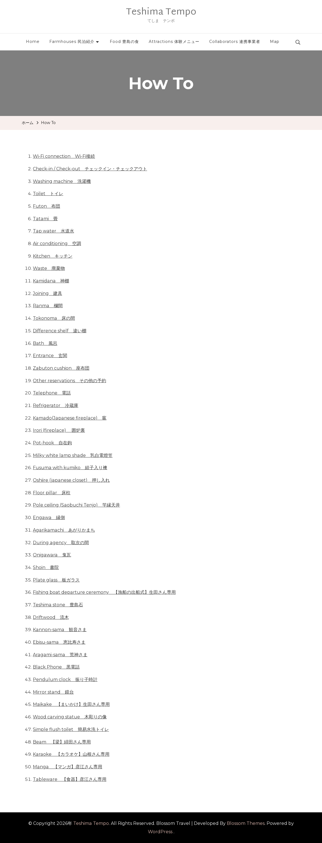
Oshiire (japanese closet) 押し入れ (71, 480)
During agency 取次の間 (61, 542)
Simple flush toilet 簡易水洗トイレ (71, 729)
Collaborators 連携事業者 (234, 41)
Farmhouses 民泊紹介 (71, 41)
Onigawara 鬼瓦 (52, 555)
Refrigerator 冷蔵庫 (55, 405)
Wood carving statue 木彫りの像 (70, 717)
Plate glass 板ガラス (56, 580)
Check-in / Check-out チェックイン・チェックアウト (90, 168)
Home (33, 41)
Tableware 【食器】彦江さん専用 (69, 779)
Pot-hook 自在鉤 (52, 442)
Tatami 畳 (45, 218)
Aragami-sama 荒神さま (60, 654)
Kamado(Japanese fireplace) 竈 (69, 418)
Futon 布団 (46, 206)
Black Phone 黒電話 (56, 667)
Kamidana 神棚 (51, 281)
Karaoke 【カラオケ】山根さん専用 (71, 754)
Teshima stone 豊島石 (58, 604)
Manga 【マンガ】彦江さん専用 (67, 766)
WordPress (160, 831)
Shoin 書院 (46, 567)
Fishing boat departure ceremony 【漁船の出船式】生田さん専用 (104, 592)
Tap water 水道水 (53, 231)
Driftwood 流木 (51, 617)
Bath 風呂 (45, 343)
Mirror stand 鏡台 (53, 692)
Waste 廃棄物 (49, 268)
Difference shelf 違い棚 (59, 330)
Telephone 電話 (52, 393)
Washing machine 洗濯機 (62, 181)
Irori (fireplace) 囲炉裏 (59, 430)
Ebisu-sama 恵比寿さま (59, 642)
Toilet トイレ (48, 193)
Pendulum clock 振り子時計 (65, 679)
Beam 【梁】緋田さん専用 (62, 742)
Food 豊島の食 (124, 41)
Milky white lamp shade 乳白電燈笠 (73, 455)
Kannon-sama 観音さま (60, 629)
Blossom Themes (246, 823)
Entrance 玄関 (50, 355)
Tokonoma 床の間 (54, 318)
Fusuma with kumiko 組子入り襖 (70, 467)
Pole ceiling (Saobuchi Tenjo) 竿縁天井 (76, 505)
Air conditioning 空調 (57, 243)
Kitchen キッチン (52, 256)
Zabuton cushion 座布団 (61, 368)
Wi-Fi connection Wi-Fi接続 (64, 156)
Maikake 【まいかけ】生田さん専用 (71, 704)
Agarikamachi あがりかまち (64, 530)
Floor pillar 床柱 (51, 492)
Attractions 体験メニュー (174, 41)
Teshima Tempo (161, 12)
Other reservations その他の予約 (69, 380)
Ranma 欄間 (48, 305)
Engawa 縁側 (49, 517)
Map (274, 41)
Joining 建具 (47, 293)
